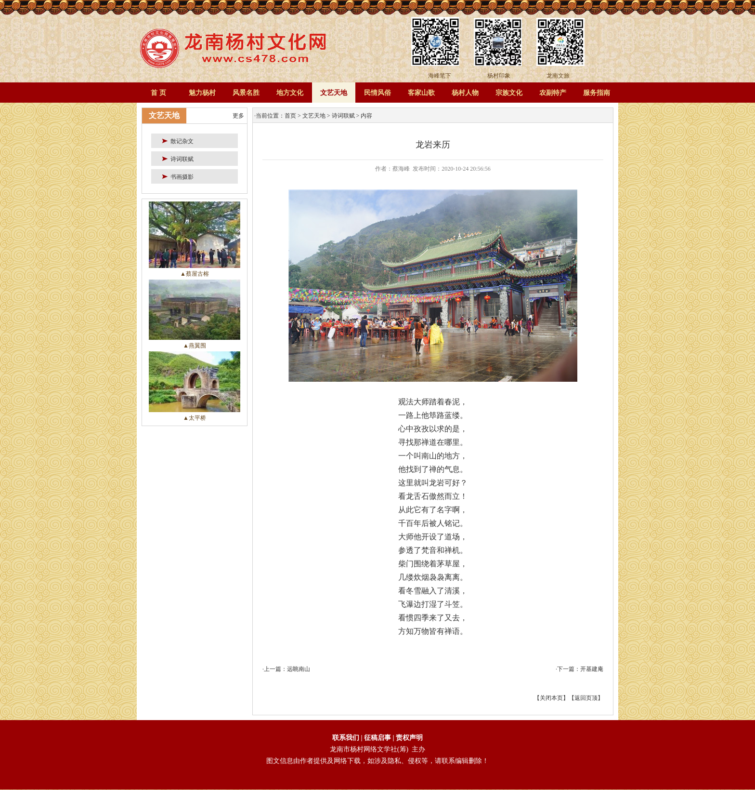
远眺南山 (298, 669)
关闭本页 (551, 698)
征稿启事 (378, 737)
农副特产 (552, 92)
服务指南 (596, 92)
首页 (290, 115)
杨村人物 (465, 92)
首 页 (158, 92)
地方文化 (289, 92)
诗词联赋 (343, 115)
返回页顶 (586, 698)
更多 (238, 115)
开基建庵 (591, 669)
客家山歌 (421, 92)
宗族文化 (508, 92)
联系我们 (345, 737)
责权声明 (409, 737)
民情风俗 (377, 92)
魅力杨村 (202, 92)
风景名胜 (246, 92)
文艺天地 (333, 92)
